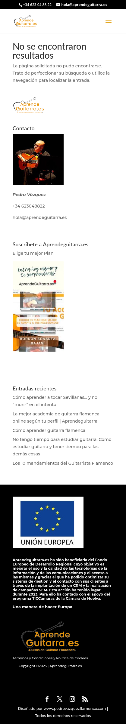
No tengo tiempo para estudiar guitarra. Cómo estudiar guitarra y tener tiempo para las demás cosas (62, 447)
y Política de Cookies (70, 658)
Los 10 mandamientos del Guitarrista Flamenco (63, 463)
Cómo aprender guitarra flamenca (49, 430)
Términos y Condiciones (32, 658)
